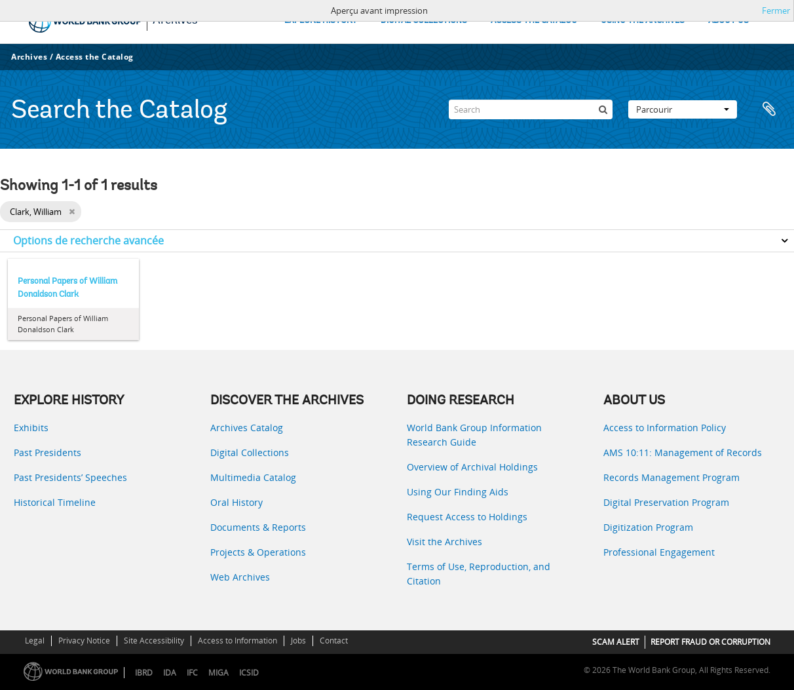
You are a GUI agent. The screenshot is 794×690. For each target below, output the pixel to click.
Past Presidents (47, 452)
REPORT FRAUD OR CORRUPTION (710, 641)
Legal (35, 640)
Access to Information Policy (664, 427)
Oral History (236, 502)
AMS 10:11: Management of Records (682, 452)
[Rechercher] (603, 109)
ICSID (249, 672)
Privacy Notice (84, 640)
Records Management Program (671, 477)
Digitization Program (648, 527)
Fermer (776, 10)
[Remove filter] (72, 211)
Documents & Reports (258, 527)
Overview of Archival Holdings (472, 467)
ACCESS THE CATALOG (534, 20)
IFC (192, 672)
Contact (334, 640)
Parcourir (682, 109)
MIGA (218, 672)
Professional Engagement (659, 552)
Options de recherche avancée (88, 240)
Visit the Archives (444, 541)
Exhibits (31, 427)
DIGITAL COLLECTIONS (424, 20)
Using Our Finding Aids (457, 492)
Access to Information (237, 640)
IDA (169, 672)
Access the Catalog (95, 56)
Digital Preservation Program (666, 502)
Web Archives (240, 577)
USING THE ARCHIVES (643, 20)
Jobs (298, 640)
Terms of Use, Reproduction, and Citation (478, 573)
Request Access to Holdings (467, 516)
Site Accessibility (154, 640)
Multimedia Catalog (253, 477)
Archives (29, 56)
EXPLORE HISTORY (320, 20)
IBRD (144, 672)
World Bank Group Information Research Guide (474, 434)
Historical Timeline (55, 502)
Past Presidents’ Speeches (70, 477)
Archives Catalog (246, 427)
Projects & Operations (258, 552)
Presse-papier (769, 109)
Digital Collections (249, 452)
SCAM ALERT (615, 641)
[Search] (531, 109)
